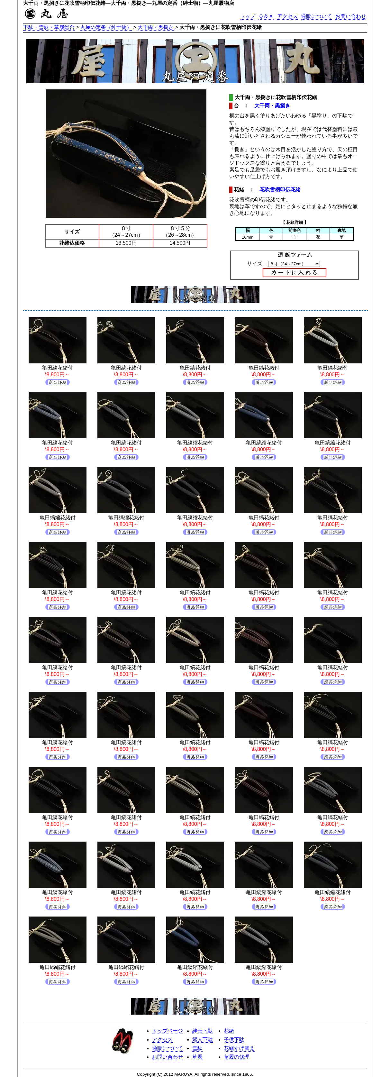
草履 (197, 1057)
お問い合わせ (350, 16)
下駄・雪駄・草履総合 (49, 27)
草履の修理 (236, 1057)
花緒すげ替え (239, 1048)
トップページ (167, 1031)
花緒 (229, 1031)
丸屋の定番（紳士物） (106, 27)
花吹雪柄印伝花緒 (280, 189)
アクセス (287, 16)
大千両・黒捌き (156, 27)
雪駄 (197, 1048)
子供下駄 (234, 1039)
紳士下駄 (202, 1031)
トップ (247, 16)
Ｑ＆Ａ (266, 16)
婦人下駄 (202, 1039)
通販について (316, 16)
